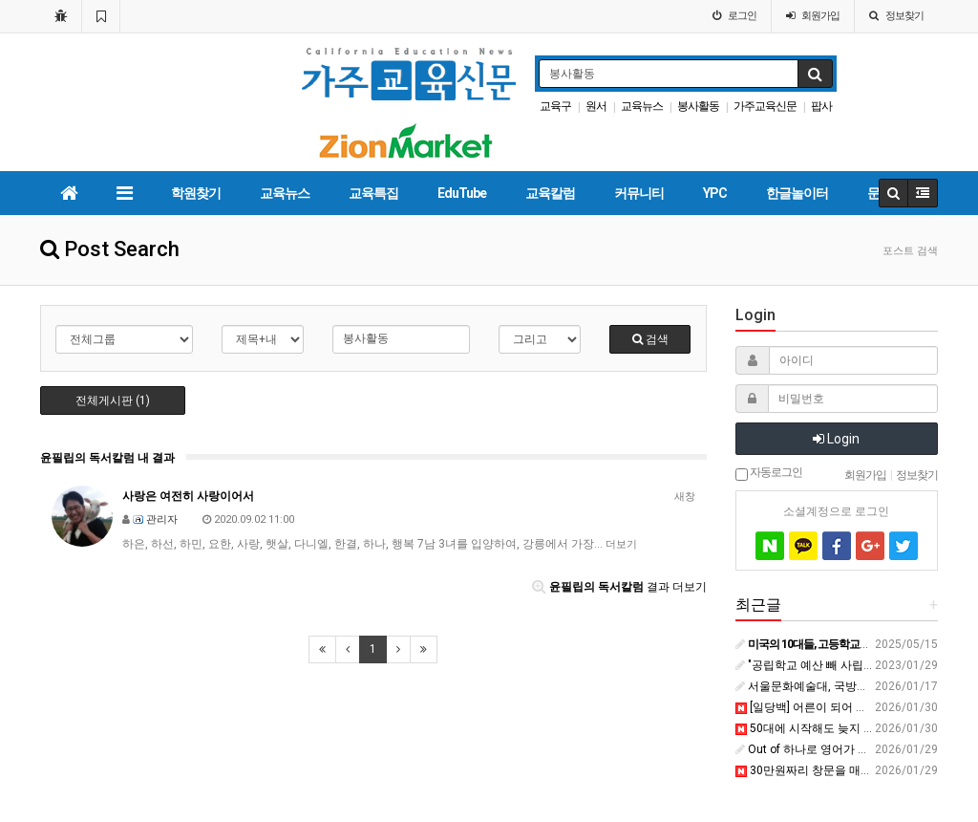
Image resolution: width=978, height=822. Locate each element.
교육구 (555, 106)
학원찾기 (196, 193)
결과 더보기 (619, 587)
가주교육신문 (765, 106)
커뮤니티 (639, 193)
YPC (715, 193)
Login (836, 438)
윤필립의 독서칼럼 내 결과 (107, 458)
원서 (595, 106)
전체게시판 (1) (112, 400)
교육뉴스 (642, 106)
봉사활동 (698, 106)
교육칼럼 (550, 193)
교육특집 (373, 193)
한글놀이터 (797, 193)
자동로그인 (768, 473)
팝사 (821, 106)
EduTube (461, 193)
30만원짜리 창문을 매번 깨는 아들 (829, 770)
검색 (650, 339)
